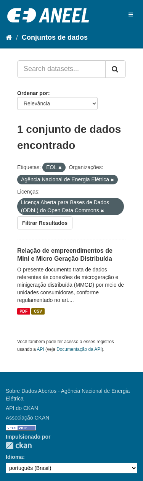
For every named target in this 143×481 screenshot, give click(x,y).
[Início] (9, 37)
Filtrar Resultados (44, 223)
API (40, 349)
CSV (38, 311)
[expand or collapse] (130, 14)
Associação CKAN (27, 418)
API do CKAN (22, 408)
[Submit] (115, 69)
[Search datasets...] (61, 69)
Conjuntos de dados (55, 37)
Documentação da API (78, 349)
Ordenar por (32, 93)
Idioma (14, 457)
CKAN (19, 445)
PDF (23, 311)
